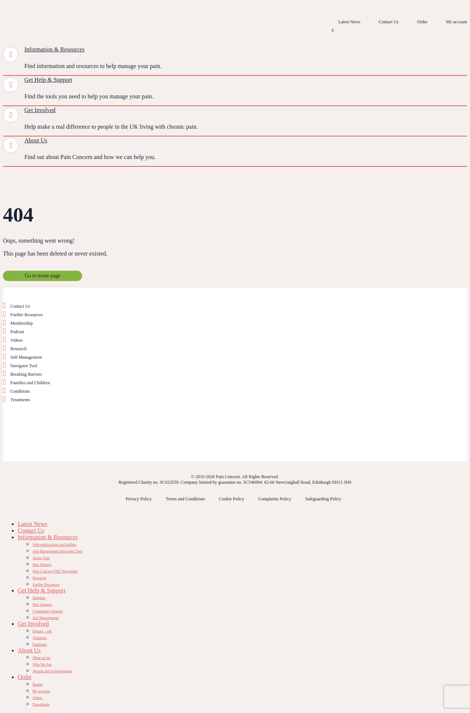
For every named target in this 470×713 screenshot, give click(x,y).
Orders (38, 698)
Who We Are (42, 664)
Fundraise (40, 644)
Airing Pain (41, 558)
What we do (41, 658)
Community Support (48, 611)
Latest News (349, 21)
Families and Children (30, 382)
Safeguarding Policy (323, 498)
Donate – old (42, 631)
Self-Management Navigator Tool (57, 551)
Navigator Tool (23, 365)
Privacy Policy (139, 498)
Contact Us (389, 21)
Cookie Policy (231, 498)
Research (18, 348)
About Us (35, 140)
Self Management (26, 357)
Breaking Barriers (26, 374)
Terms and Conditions (185, 498)
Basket (38, 684)
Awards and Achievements (52, 671)
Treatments (20, 399)
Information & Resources (54, 49)
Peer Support (42, 604)
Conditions (20, 391)
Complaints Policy (274, 498)
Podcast (17, 331)
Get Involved (39, 110)
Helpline (39, 598)
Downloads (41, 704)
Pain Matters (42, 564)
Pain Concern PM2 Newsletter (55, 571)
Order (422, 21)
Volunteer (40, 638)
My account (456, 21)
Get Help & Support (48, 80)
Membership (21, 323)
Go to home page (42, 275)
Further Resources (26, 314)
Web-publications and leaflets (55, 545)
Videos (16, 340)
